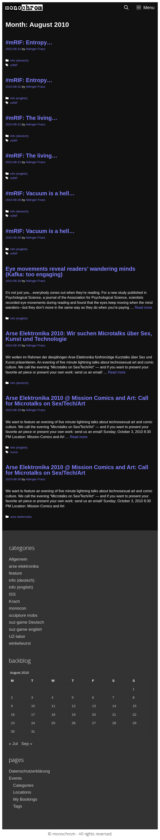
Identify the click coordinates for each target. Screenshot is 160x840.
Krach (14, 601)
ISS (12, 594)
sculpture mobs (23, 615)
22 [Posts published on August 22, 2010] (134, 714)
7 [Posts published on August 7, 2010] (113, 697)
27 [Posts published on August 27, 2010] (94, 723)
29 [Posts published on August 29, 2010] (134, 723)
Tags (17, 806)
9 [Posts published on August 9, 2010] (12, 706)
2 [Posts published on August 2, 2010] (12, 697)
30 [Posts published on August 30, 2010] (13, 731)
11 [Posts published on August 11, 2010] (53, 706)
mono (14, 452)
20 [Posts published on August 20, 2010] (94, 714)
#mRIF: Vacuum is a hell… (40, 193)
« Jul (13, 743)
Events (15, 778)
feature (15, 573)
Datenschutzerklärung (29, 771)
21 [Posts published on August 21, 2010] (114, 714)
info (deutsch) (19, 60)
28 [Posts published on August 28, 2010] (114, 723)
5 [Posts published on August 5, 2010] (72, 697)
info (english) (19, 98)
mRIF (14, 65)
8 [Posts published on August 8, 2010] (133, 697)
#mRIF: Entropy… (29, 42)
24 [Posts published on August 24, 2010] (33, 723)
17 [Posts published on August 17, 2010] (33, 714)
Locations (22, 792)
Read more (143, 307)
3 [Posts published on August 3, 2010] (32, 697)
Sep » (26, 743)
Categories (23, 785)
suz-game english (25, 629)
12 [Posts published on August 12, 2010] (73, 706)
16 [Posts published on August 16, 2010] (13, 714)
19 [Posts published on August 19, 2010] (73, 714)
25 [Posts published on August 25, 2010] (53, 723)
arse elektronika (21, 516)
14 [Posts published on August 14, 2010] (114, 706)
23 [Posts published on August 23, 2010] (13, 723)
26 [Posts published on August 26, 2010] (73, 723)
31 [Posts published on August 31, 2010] (33, 731)
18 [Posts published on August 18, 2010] (53, 714)
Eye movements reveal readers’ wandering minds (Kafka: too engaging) (70, 271)
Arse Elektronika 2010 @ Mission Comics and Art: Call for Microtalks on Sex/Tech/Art (77, 401)
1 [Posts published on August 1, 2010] (133, 689)
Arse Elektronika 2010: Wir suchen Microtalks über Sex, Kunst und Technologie (79, 336)
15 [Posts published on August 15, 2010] (134, 706)
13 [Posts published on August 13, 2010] (94, 706)
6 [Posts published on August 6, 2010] (93, 697)
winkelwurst (20, 643)
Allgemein (18, 559)
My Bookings (25, 799)
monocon (17, 608)
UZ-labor (17, 636)
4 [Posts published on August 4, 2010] (52, 697)
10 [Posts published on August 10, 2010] (33, 706)
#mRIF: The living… (31, 118)
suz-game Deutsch (26, 622)
